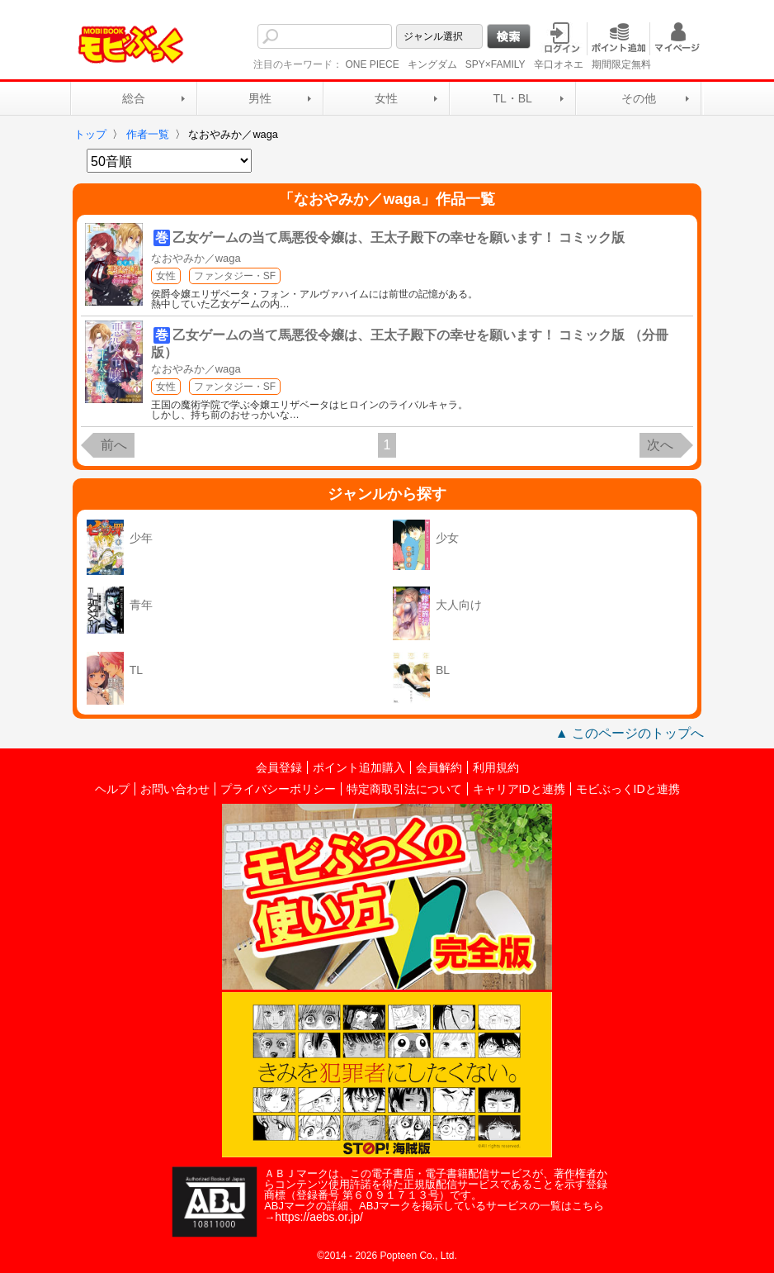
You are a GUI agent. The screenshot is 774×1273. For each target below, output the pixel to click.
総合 (133, 98)
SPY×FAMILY (495, 64)
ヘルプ (112, 789)
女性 (386, 98)
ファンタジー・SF (235, 276)
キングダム (432, 64)
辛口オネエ (558, 64)
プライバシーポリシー (278, 789)
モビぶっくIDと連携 (628, 789)
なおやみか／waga (196, 258)
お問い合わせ (175, 789)
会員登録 (279, 767)
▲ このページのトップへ (629, 733)
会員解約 (439, 767)
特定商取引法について (404, 789)
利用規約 (496, 767)
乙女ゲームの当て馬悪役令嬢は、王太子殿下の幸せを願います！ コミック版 (398, 237)
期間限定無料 (621, 64)
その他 (638, 98)
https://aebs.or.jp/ (319, 1216)
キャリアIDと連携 (519, 789)
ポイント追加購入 (359, 767)
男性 (259, 98)
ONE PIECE (372, 64)
